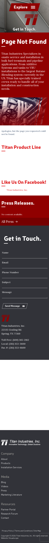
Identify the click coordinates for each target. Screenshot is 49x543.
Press (4, 490)
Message (7, 292)
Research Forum (9, 513)
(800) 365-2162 (21, 339)
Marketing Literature (11, 494)
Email (5, 262)
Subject (6, 282)
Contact (5, 517)
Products (5, 463)
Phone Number (10, 272)
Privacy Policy (8, 530)
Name (5, 252)
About (4, 458)
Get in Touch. (24, 28)
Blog (3, 482)
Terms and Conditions (24, 530)
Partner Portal (8, 509)
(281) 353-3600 (17, 343)
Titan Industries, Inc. (17, 190)
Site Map (37, 530)
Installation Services (11, 467)
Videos (4, 486)
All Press (7, 221)
